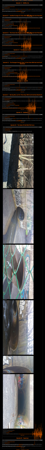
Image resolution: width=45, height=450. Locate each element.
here (13, 102)
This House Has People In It (11, 41)
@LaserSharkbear (8, 73)
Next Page (28, 449)
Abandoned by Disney (6, 28)
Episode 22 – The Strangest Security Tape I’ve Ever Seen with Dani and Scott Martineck (22, 63)
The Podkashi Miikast (16, 73)
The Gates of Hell (10, 431)
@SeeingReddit (20, 89)
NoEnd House (34, 107)
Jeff (38, 118)
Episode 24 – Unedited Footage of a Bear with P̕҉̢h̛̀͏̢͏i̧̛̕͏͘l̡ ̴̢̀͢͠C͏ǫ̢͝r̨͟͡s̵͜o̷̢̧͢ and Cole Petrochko (22, 15)
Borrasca (31, 107)
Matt (22, 444)
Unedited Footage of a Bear (11, 24)
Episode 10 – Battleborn (22, 112)
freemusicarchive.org (18, 11)
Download (13, 6)
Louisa (34, 444)
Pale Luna (10, 28)
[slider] (41, 5)
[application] (22, 5)
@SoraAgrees (7, 25)
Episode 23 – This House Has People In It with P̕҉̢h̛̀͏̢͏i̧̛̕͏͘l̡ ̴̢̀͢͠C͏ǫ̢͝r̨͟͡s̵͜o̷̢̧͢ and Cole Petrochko (22, 32)
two (2, 56)
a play (7, 106)
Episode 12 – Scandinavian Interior (22, 50)
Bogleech (29, 107)
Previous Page (18, 449)
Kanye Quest (12, 28)
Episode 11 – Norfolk (22, 81)
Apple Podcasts (6, 20)
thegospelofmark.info (15, 25)
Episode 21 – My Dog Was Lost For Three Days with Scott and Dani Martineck (22, 95)
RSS (9, 20)
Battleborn (15, 118)
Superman (20, 444)
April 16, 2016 (22, 12)
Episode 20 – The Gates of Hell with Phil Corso (22, 125)
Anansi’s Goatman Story (5, 45)
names (4, 56)
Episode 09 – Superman (22, 438)
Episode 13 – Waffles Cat (22, 3)
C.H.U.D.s (32, 118)
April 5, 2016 (22, 59)
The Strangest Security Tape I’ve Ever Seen (12, 72)
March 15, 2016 (22, 447)
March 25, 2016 (22, 109)
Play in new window (10, 6)
